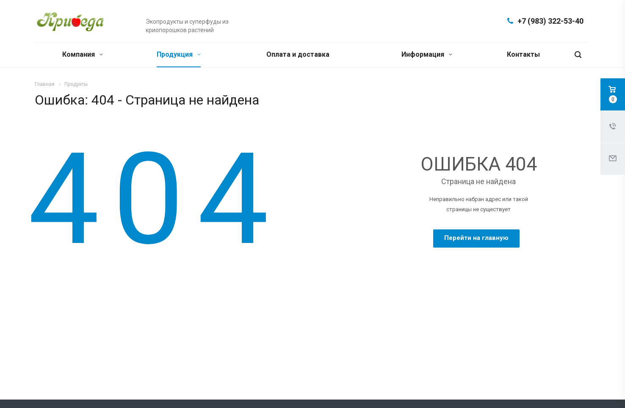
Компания (82, 54)
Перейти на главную (476, 238)
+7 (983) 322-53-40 (550, 21)
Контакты (523, 54)
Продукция (179, 54)
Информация (426, 54)
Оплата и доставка (297, 54)
